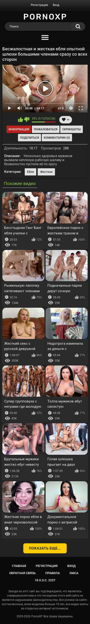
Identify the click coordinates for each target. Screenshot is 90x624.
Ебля (30, 172)
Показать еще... (45, 548)
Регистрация (39, 5)
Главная (19, 566)
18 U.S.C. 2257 (45, 580)
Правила (52, 573)
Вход (56, 5)
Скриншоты (71, 129)
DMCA (74, 573)
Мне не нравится (26, 119)
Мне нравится (20, 119)
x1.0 (61, 108)
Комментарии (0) (57, 137)
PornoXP (36, 616)
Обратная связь (22, 573)
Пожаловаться (45, 129)
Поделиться (29, 137)
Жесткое (46, 172)
